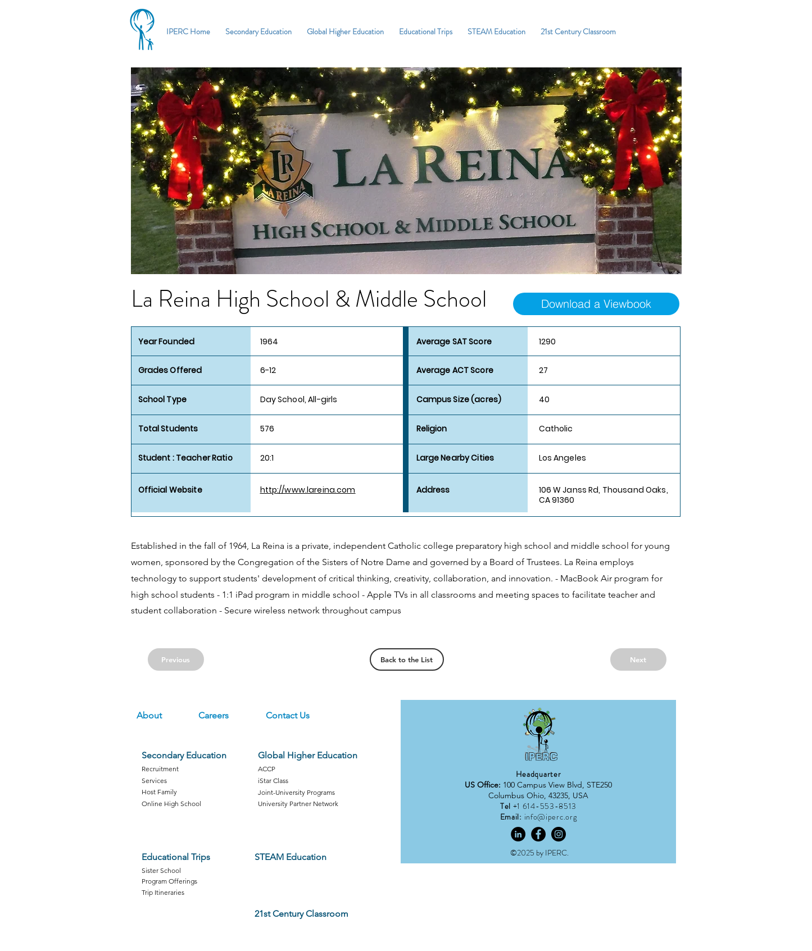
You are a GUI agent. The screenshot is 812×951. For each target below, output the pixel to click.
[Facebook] (538, 834)
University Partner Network (298, 803)
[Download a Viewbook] (596, 304)
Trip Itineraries (163, 892)
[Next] (638, 659)
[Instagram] (558, 834)
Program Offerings (169, 881)
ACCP (266, 769)
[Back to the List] (407, 659)
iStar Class (273, 780)
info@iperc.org (550, 816)
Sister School (161, 870)
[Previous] (176, 659)
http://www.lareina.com (308, 489)
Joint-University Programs (296, 792)
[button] (406, 170)
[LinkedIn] (518, 834)
